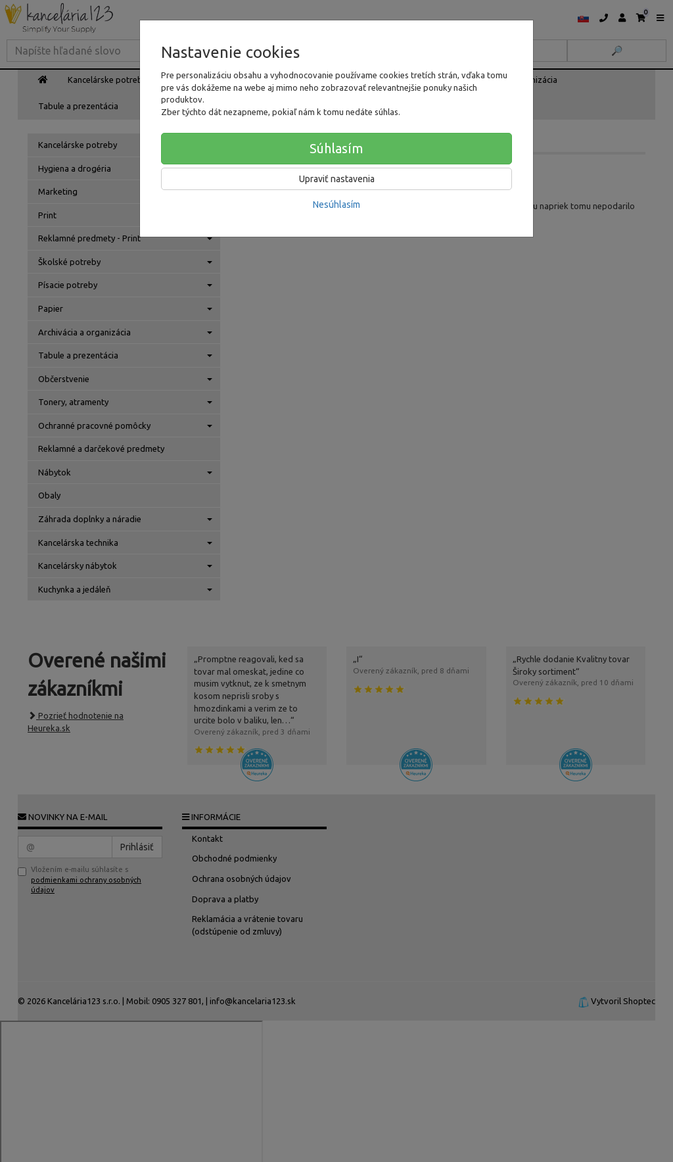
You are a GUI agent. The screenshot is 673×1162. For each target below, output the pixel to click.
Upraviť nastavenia (337, 179)
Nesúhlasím (336, 204)
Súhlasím (336, 148)
